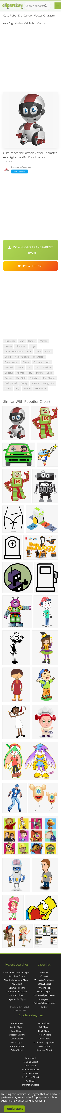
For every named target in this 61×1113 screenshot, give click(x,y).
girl (29, 367)
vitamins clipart (17, 987)
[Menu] (57, 5)
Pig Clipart (30, 1080)
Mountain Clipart (30, 1084)
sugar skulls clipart (16, 999)
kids (29, 351)
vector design (22, 356)
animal (20, 372)
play (30, 372)
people (8, 346)
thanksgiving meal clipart (16, 980)
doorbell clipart (16, 995)
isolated (9, 367)
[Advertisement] (30, 59)
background (11, 383)
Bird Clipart (30, 1065)
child (49, 372)
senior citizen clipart (17, 991)
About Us (44, 972)
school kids (40, 388)
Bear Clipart (44, 1046)
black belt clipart (16, 976)
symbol (8, 378)
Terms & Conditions (44, 980)
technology (38, 356)
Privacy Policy (44, 987)
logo (33, 346)
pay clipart (17, 983)
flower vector (11, 362)
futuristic (34, 378)
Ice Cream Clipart (30, 1077)
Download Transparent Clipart (30, 250)
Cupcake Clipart (17, 1034)
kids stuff (21, 378)
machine (47, 367)
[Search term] (37, 6)
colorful (9, 372)
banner (31, 340)
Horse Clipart (44, 1034)
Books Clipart (16, 1027)
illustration (10, 340)
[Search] (45, 6)
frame (48, 351)
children (37, 362)
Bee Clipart (44, 1038)
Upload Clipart (44, 991)
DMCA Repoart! (30, 266)
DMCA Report (44, 983)
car (37, 367)
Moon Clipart (44, 1023)
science (35, 383)
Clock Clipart (44, 1030)
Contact (44, 976)
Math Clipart (17, 1023)
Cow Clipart (30, 1057)
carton (20, 367)
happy (8, 388)
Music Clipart (16, 1042)
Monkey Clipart (30, 1073)
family (24, 383)
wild (48, 362)
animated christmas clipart (16, 972)
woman (43, 340)
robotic (27, 388)
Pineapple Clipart (30, 1069)
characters (21, 346)
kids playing (49, 378)
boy (17, 388)
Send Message (20, 171)
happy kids (48, 383)
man (22, 340)
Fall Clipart (44, 1027)
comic (8, 356)
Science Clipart (17, 1046)
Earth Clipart (17, 1038)
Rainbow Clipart (44, 1050)
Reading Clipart (30, 1061)
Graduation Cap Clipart (44, 1042)
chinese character (14, 351)
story (38, 351)
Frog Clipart (16, 1030)
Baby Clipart (17, 1050)
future (39, 372)
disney (26, 362)
